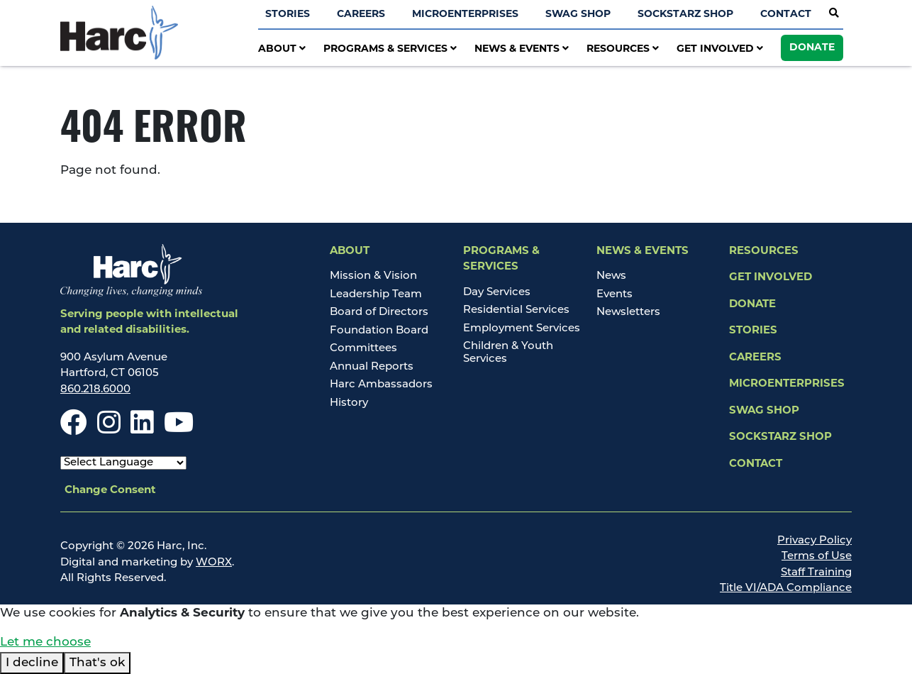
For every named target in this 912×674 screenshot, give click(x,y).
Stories (287, 14)
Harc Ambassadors (381, 385)
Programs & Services (390, 49)
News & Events (521, 49)
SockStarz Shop (685, 14)
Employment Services (521, 329)
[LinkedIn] (142, 429)
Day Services (496, 292)
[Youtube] (179, 429)
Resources (622, 49)
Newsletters (628, 312)
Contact (785, 14)
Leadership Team (376, 294)
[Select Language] (123, 463)
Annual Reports (371, 367)
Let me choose (45, 642)
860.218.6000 (95, 390)
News (611, 276)
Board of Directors (379, 312)
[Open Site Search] (834, 14)
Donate (812, 48)
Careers (361, 14)
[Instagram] (109, 429)
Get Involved (720, 49)
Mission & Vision (373, 276)
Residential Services (516, 310)
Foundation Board (379, 331)
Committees (363, 348)
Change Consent (110, 490)
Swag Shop (578, 14)
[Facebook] (73, 429)
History (349, 403)
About (282, 49)
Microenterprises (465, 14)
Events (614, 294)
